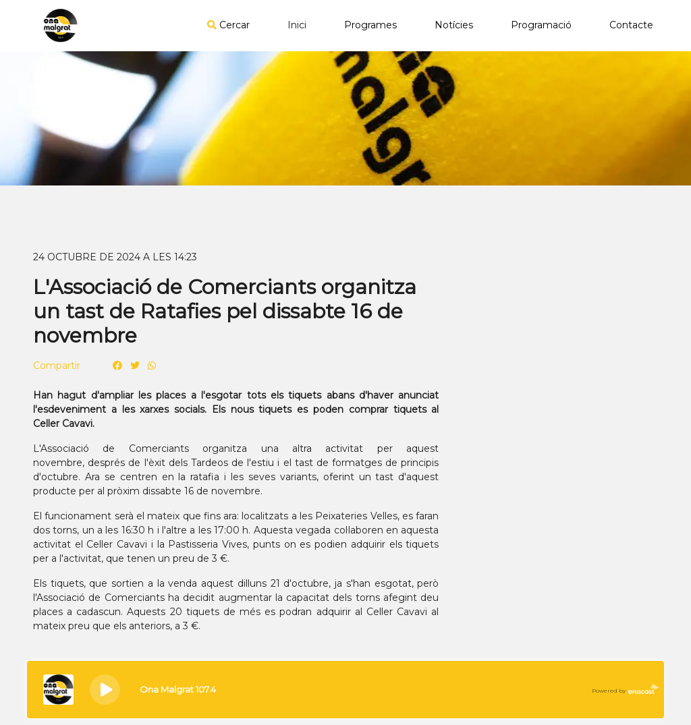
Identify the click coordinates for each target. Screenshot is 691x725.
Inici (296, 25)
